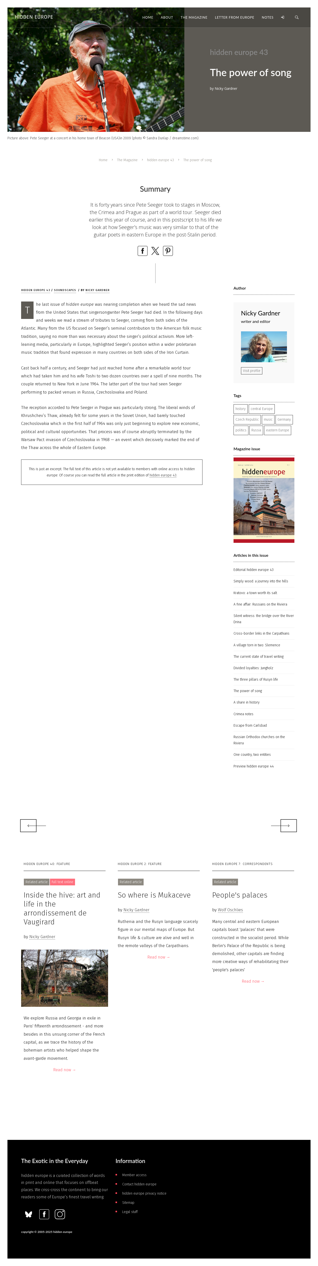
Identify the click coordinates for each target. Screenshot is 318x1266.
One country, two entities (252, 755)
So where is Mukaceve (154, 895)
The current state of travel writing (258, 657)
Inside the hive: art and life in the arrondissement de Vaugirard (62, 908)
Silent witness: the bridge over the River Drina (264, 619)
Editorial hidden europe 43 (254, 570)
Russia (256, 430)
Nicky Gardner (97, 290)
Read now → (64, 1069)
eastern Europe (277, 430)
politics (241, 430)
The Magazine (127, 160)
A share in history (247, 702)
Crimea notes (243, 714)
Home (103, 160)
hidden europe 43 (160, 160)
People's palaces (239, 895)
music (268, 419)
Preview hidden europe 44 (254, 766)
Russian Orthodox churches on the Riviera (259, 740)
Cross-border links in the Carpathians (261, 633)
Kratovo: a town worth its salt (255, 593)
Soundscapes (65, 290)
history (241, 409)
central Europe (262, 409)
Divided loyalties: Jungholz (253, 668)
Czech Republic (247, 419)
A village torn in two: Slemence (257, 645)
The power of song (248, 691)
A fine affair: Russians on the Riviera (260, 604)
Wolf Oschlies (230, 909)
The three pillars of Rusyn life (256, 679)
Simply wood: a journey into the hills (261, 581)
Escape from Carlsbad (250, 725)
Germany (284, 419)
